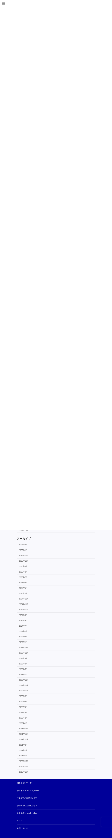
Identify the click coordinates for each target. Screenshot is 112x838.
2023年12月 (24, 648)
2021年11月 (24, 734)
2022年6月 (23, 702)
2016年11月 (24, 766)
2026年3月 (23, 545)
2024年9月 (23, 615)
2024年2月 (23, 637)
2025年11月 (24, 556)
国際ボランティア (24, 783)
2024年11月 (24, 604)
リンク (19, 821)
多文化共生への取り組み (27, 813)
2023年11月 (24, 653)
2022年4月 (23, 712)
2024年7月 (23, 626)
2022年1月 (23, 723)
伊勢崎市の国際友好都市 (27, 806)
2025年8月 (23, 572)
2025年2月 (23, 593)
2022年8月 (23, 696)
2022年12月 (24, 680)
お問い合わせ (22, 828)
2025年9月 (23, 566)
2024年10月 (24, 610)
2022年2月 (23, 718)
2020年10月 (24, 761)
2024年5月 (23, 631)
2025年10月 (24, 561)
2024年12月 (24, 599)
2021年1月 (23, 756)
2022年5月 (23, 707)
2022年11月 (24, 685)
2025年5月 (23, 588)
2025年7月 (23, 577)
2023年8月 (23, 664)
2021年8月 (23, 745)
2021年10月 (24, 740)
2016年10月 (24, 772)
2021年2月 (23, 750)
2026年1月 (23, 550)
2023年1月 (23, 675)
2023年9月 (23, 658)
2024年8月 (23, 620)
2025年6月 (23, 583)
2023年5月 (23, 669)
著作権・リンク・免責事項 (28, 790)
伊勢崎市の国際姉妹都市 (27, 798)
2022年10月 (24, 691)
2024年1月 (23, 642)
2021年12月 (24, 729)
